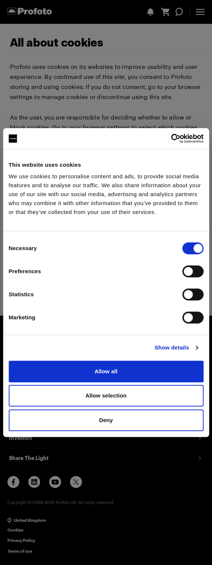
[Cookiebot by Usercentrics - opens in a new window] (170, 138)
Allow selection (106, 395)
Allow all (106, 371)
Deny (106, 420)
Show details (172, 347)
